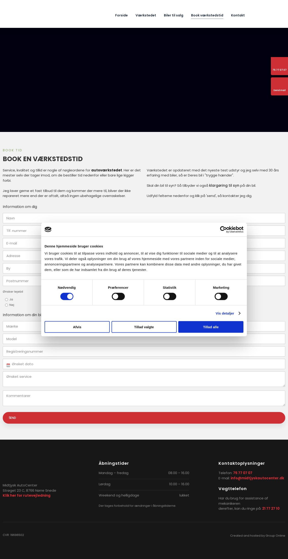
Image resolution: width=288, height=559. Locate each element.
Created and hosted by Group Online (257, 535)
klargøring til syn (224, 185)
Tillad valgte (144, 327)
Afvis (77, 327)
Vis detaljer (225, 313)
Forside (121, 15)
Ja (11, 299)
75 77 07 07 (242, 472)
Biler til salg (173, 15)
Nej (11, 305)
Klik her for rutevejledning (27, 495)
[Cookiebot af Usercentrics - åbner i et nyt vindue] (223, 229)
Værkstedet (146, 15)
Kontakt (238, 15)
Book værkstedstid (207, 15)
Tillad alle (211, 327)
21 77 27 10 (271, 508)
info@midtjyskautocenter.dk (257, 478)
